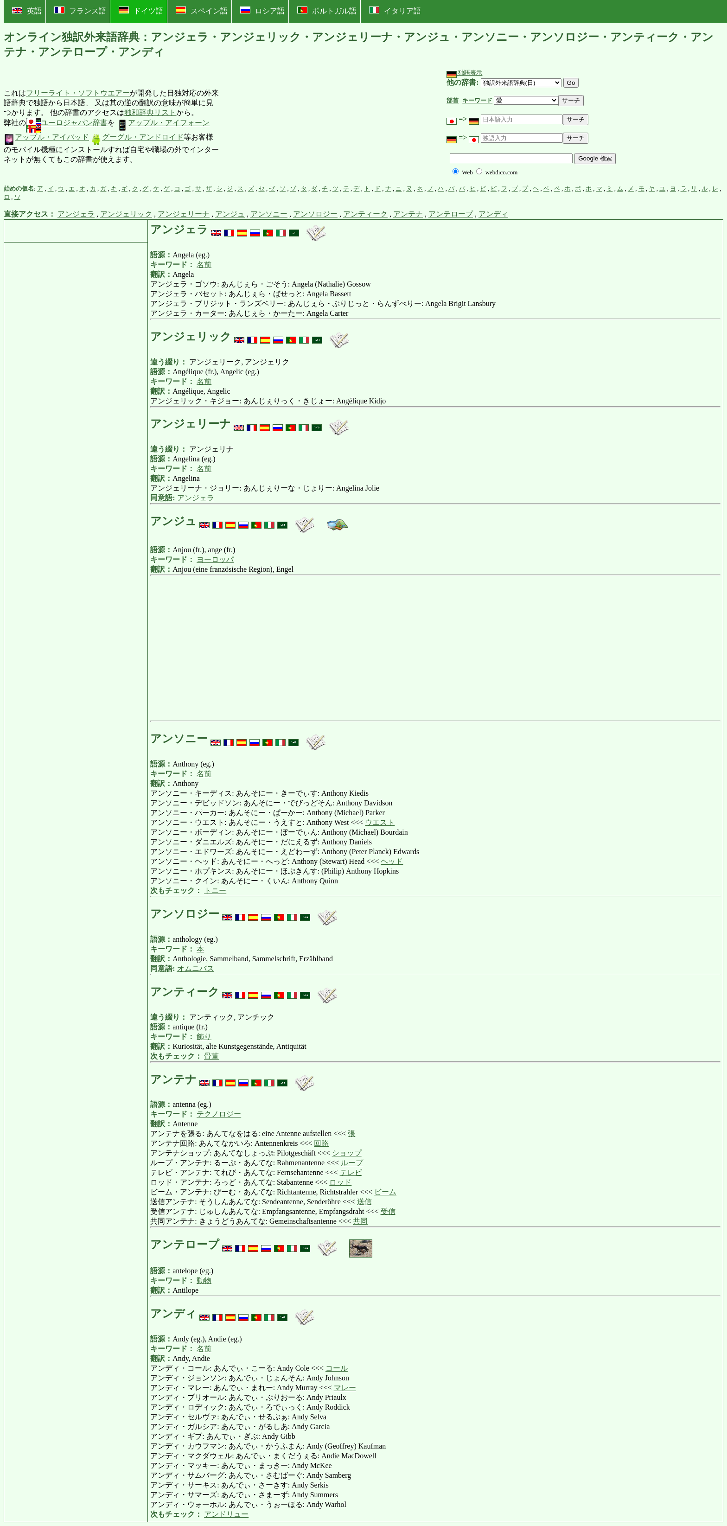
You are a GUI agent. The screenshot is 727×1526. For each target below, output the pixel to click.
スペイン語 (202, 10)
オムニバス (195, 968)
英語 (27, 11)
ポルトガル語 (327, 10)
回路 (321, 1143)
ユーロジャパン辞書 (67, 123)
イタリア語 (395, 10)
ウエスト (380, 822)
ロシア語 (262, 10)
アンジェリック (126, 214)
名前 (204, 264)
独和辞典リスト (150, 112)
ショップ (347, 1153)
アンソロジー (315, 214)
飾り (204, 1037)
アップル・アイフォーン (163, 123)
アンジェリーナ (184, 214)
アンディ (493, 214)
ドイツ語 (141, 10)
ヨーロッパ (215, 559)
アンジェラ (76, 214)
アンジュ (230, 214)
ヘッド (392, 861)
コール (336, 1368)
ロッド (340, 1182)
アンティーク (365, 214)
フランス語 (80, 10)
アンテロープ (450, 214)
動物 (204, 1280)
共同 (360, 1221)
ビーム (385, 1192)
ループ (352, 1163)
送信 (364, 1202)
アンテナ (408, 214)
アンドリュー (226, 1514)
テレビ (351, 1172)
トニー (215, 890)
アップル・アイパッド (46, 137)
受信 (388, 1211)
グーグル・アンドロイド (137, 137)
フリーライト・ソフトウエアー (78, 93)
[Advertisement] (289, 127)
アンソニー (268, 214)
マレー (345, 1388)
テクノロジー (219, 1114)
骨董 (211, 1056)
